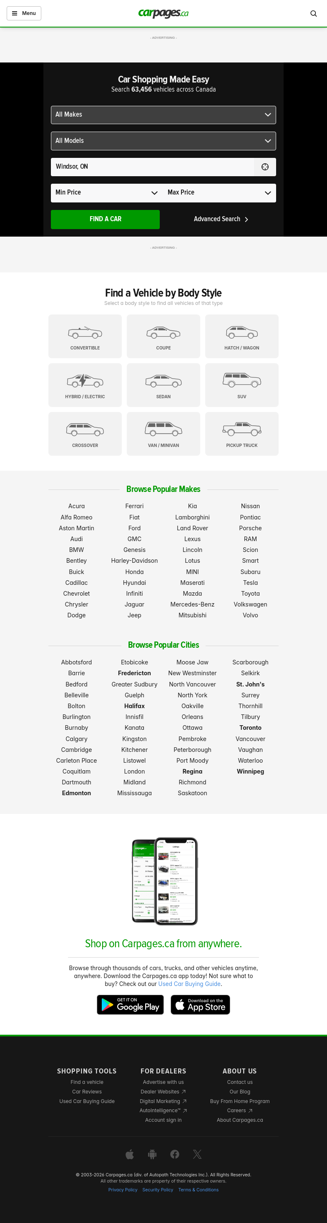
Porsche (250, 528)
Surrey (250, 695)
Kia (192, 505)
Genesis (134, 549)
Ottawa (192, 727)
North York (192, 695)
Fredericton (134, 672)
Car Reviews (87, 1091)
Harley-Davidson (134, 560)
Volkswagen (250, 604)
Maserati (192, 582)
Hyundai (134, 582)
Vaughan (250, 749)
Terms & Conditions (198, 1190)
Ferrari (135, 505)
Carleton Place (76, 760)
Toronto (250, 727)
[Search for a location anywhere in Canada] (152, 167)
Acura (76, 505)
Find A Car (105, 219)
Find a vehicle (86, 1082)
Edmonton (76, 792)
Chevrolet (76, 593)
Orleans (193, 716)
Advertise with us (163, 1082)
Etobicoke (134, 662)
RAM (250, 538)
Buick (76, 571)
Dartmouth (76, 782)
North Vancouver (192, 684)
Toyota (250, 593)
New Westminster (192, 672)
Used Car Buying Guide (189, 984)
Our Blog (240, 1091)
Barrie (76, 672)
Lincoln (193, 549)
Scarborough (250, 662)
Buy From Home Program (240, 1101)
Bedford (76, 684)
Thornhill (251, 705)
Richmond (192, 782)
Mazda (192, 593)
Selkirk (250, 672)
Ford (134, 528)
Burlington (77, 716)
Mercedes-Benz (193, 604)
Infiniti (134, 593)
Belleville (76, 695)
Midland (134, 782)
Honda (134, 571)
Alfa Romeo (76, 517)
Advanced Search (221, 219)
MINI (192, 571)
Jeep (134, 615)
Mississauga (134, 792)
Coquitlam (77, 771)
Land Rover (192, 528)
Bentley (76, 560)
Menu (24, 13)
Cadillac (76, 582)
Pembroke (192, 738)
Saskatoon (192, 792)
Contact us (240, 1082)
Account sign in (163, 1120)
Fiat (134, 517)
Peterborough (192, 749)
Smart (250, 560)
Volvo (250, 615)
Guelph (134, 695)
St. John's (250, 684)
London (134, 771)
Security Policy (158, 1190)
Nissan (250, 505)
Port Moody (192, 760)
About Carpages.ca (240, 1120)
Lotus (192, 560)
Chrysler (76, 604)
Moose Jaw (192, 662)
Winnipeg (250, 771)
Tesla (250, 582)
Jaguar (134, 604)
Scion (250, 549)
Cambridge (76, 749)
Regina (193, 771)
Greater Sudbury (134, 684)
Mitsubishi (192, 615)
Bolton (76, 705)
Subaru (251, 571)
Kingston (134, 738)
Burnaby (76, 727)
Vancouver (251, 738)
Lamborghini (192, 517)
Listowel (134, 760)
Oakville (192, 705)
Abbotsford (76, 662)
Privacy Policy (123, 1190)
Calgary (76, 738)
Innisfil (134, 716)
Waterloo (250, 760)
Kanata (134, 727)
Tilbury (250, 716)
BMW (76, 549)
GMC (134, 538)
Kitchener (134, 749)
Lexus (192, 538)
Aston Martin (76, 528)
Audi (76, 538)
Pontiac (250, 517)
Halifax (134, 705)
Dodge (77, 615)
